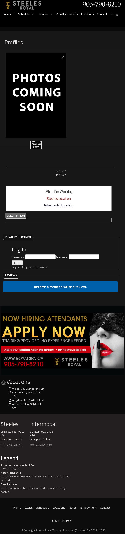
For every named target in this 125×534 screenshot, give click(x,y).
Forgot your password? (34, 267)
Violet (15, 389)
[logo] (27, 4)
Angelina (17, 400)
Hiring (114, 14)
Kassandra (18, 392)
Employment (88, 507)
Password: (77, 257)
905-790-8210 (12, 445)
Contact (102, 14)
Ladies (9, 14)
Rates (73, 507)
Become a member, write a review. (60, 286)
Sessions (45, 14)
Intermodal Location (58, 205)
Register (16, 267)
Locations (87, 14)
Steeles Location (59, 198)
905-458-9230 (41, 445)
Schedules (42, 507)
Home (17, 507)
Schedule (26, 14)
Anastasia (17, 404)
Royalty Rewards (67, 14)
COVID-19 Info (61, 521)
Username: (34, 257)
